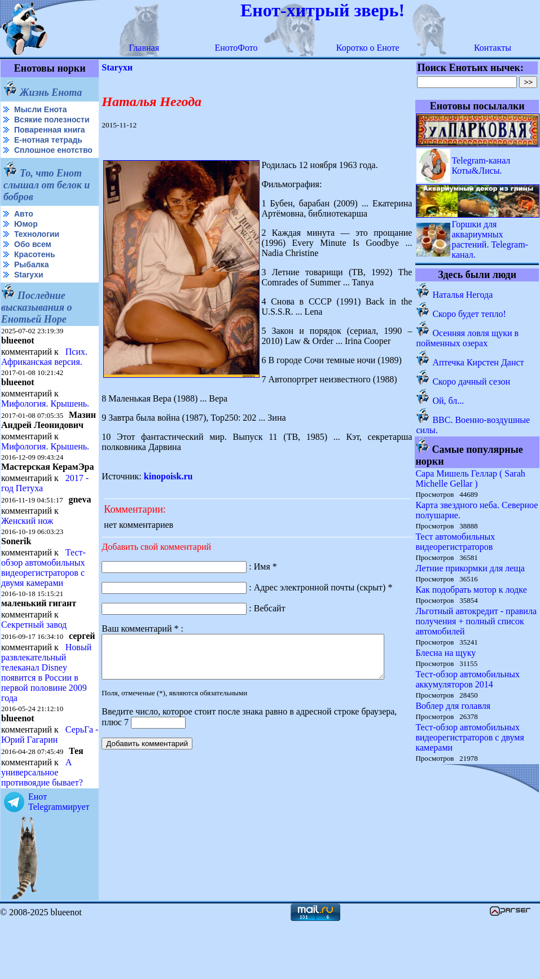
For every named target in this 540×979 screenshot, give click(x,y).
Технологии (36, 252)
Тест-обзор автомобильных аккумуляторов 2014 (468, 679)
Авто (23, 231)
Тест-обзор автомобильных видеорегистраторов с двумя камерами (43, 605)
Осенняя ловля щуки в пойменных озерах (467, 338)
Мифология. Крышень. (45, 421)
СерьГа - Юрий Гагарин (30, 791)
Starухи (28, 292)
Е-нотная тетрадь (48, 148)
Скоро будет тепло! (469, 314)
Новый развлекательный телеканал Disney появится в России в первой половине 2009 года (46, 719)
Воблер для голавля (453, 706)
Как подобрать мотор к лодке (471, 589)
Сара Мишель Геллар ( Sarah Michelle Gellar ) (470, 478)
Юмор (26, 241)
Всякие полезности (26, 124)
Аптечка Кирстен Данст (478, 362)
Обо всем (32, 262)
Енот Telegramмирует (59, 858)
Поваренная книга (49, 138)
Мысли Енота (40, 109)
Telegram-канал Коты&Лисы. (481, 165)
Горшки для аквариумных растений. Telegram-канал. (490, 239)
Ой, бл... (448, 400)
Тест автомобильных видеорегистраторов (455, 542)
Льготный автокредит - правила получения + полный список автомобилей (476, 621)
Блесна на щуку (446, 653)
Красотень (34, 272)
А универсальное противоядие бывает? (42, 829)
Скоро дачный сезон (472, 381)
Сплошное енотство (29, 164)
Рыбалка (31, 282)
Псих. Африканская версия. (44, 375)
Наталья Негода (463, 294)
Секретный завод (34, 662)
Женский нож (27, 558)
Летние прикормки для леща (470, 568)
